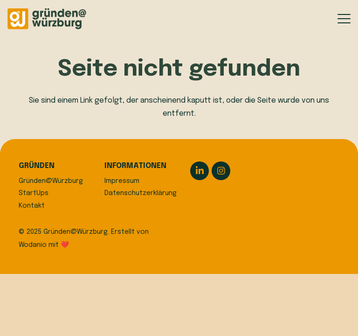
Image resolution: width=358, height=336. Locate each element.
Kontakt (32, 206)
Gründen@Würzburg (51, 181)
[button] (344, 18)
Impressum (121, 181)
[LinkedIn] (199, 170)
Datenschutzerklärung (140, 193)
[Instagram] (221, 170)
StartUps (33, 193)
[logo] (46, 18)
